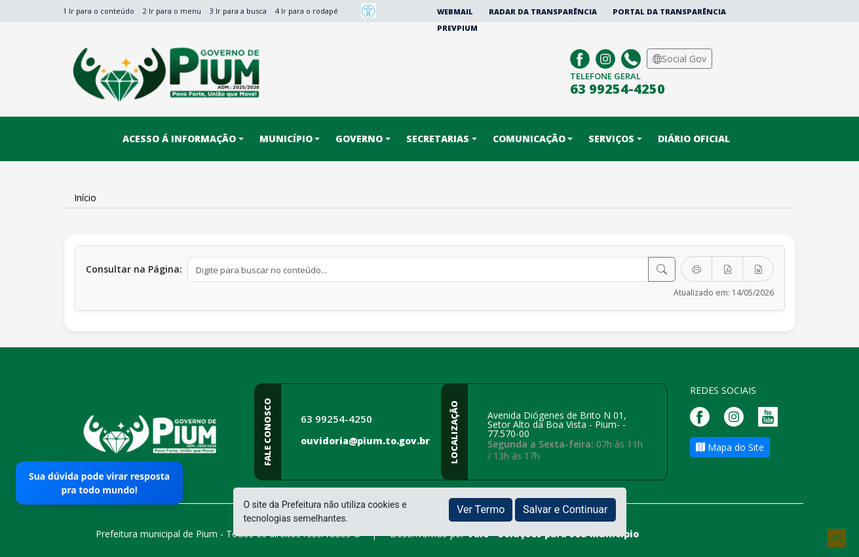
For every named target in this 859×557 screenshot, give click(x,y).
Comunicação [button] (529, 138)
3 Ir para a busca (238, 11)
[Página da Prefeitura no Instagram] (607, 57)
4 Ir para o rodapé (306, 11)
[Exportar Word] (758, 269)
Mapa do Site (730, 447)
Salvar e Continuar (565, 509)
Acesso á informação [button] (179, 138)
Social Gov (679, 58)
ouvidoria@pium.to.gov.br (365, 440)
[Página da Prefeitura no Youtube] (771, 415)
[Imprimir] (696, 269)
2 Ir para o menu (172, 11)
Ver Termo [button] (481, 509)
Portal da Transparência (669, 11)
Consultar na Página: (134, 269)
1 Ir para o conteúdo (98, 11)
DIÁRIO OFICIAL (694, 138)
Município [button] (286, 138)
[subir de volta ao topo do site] (837, 538)
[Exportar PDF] (727, 269)
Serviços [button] (611, 138)
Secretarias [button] (437, 138)
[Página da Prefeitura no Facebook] (581, 57)
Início (85, 197)
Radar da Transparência (543, 11)
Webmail (455, 11)
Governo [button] (359, 138)
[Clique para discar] (632, 57)
